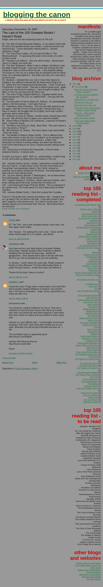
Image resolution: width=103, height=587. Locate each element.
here (99, 70)
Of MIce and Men (90, 325)
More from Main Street (84, 118)
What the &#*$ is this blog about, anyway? (86, 90)
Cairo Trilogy (92, 239)
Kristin (12, 220)
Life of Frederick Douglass (89, 291)
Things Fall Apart (90, 379)
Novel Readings (94, 572)
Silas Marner (92, 347)
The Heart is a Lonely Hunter (88, 359)
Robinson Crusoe (90, 338)
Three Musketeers (89, 381)
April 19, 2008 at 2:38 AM (18, 298)
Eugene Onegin (91, 254)
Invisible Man (92, 284)
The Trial (94, 377)
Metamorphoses (90, 309)
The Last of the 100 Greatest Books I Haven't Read (87, 109)
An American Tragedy (88, 218)
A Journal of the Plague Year (88, 205)
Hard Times (92, 268)
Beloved (94, 232)
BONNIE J (14, 282)
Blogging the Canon (36, 14)
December (80, 87)
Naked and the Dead (88, 318)
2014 (75, 142)
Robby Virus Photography (89, 570)
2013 (75, 140)
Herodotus (93, 270)
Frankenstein (92, 257)
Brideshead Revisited (88, 236)
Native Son (93, 320)
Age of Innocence (90, 214)
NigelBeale (14, 244)
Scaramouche (91, 341)
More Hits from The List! (85, 105)
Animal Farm (92, 223)
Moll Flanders (92, 313)
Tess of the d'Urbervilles (87, 352)
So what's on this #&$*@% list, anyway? (86, 95)
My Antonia (93, 316)
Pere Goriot (92, 329)
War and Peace (91, 400)
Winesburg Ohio (90, 402)
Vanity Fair (93, 397)
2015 (75, 145)
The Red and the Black (87, 372)
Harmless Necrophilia (91, 577)
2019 (75, 156)
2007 (75, 84)
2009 (75, 129)
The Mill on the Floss (88, 366)
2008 (75, 126)
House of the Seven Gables (88, 275)
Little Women (92, 298)
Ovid (96, 327)
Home (35, 362)
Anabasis (93, 220)
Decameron (92, 243)
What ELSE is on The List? (86, 99)
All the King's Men (90, 216)
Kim (96, 288)
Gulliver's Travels (90, 266)
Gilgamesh (93, 261)
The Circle (93, 356)
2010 (75, 131)
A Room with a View (89, 209)
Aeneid (94, 211)
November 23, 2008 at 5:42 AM (20, 353)
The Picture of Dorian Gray (89, 368)
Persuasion (93, 332)
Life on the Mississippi (88, 295)
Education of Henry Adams (89, 248)
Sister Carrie (92, 350)
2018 (75, 153)
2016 (75, 148)
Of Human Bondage (89, 322)
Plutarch (94, 334)
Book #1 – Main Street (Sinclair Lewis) (84, 114)
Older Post (61, 362)
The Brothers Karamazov (86, 354)
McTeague (93, 307)
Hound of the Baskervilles (86, 273)
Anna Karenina (91, 225)
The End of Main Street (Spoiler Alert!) (84, 122)
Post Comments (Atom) (26, 368)
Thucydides (92, 384)
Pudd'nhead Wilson (89, 336)
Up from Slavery (90, 395)
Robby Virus (83, 173)
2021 (75, 159)
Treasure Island (91, 386)
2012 (75, 137)
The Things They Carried (86, 375)
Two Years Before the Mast (88, 388)
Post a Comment (9, 358)
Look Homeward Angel (87, 300)
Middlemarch (92, 311)
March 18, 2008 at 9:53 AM (19, 239)
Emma (95, 252)
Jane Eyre (93, 286)
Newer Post (7, 362)
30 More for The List (83, 102)
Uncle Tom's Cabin (89, 393)
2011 (75, 134)
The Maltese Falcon (89, 363)
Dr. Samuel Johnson (88, 245)
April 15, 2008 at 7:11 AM (18, 277)
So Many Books (94, 579)
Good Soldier (92, 263)
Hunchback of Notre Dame (89, 279)
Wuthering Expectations (90, 574)
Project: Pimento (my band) (88, 563)
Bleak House (92, 234)
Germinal (94, 259)
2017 (75, 151)
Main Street (92, 304)
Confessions (92, 241)
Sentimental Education (87, 343)
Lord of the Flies (90, 302)
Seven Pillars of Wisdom (87, 345)
